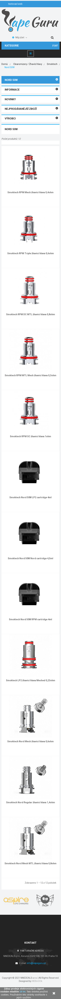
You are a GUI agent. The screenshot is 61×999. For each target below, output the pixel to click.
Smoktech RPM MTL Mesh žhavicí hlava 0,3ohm (30, 375)
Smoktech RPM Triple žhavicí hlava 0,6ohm (30, 253)
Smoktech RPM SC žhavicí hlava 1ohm (30, 436)
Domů (4, 64)
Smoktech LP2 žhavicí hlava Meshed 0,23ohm (30, 680)
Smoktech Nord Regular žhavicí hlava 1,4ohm (30, 802)
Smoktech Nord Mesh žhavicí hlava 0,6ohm (30, 741)
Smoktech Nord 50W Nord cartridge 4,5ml (30, 558)
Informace (12, 89)
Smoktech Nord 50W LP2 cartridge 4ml (30, 497)
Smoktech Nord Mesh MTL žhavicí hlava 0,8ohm (30, 863)
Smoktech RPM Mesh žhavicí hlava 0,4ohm (30, 192)
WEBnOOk (37, 981)
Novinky (10, 99)
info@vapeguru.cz (36, 963)
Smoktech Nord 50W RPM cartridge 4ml (30, 619)
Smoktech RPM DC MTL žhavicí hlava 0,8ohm (30, 314)
